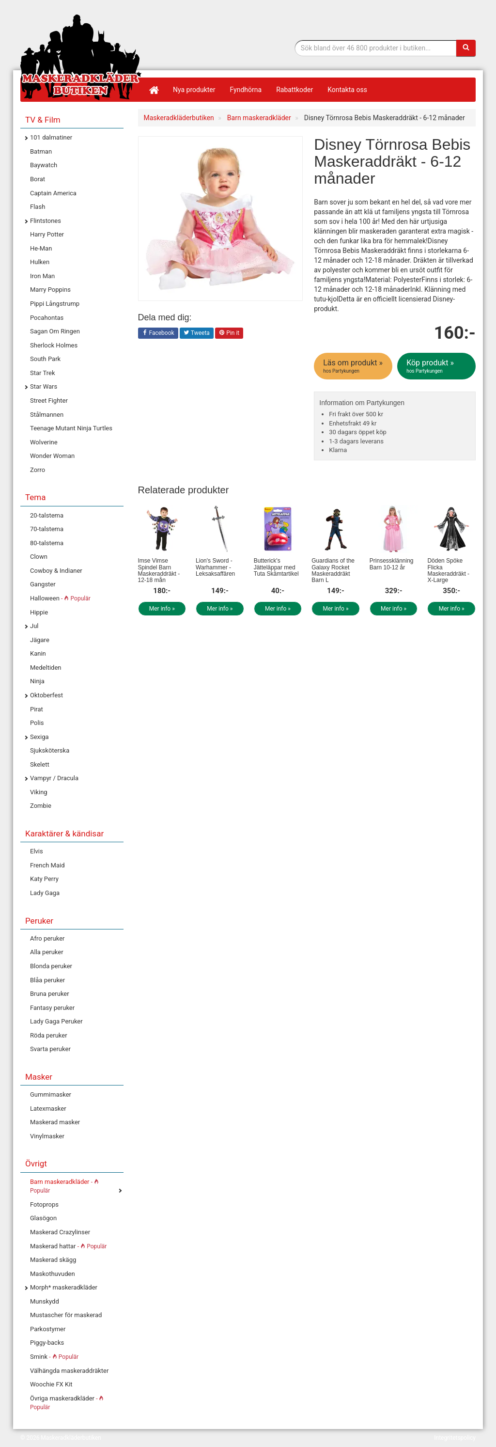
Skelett (39, 764)
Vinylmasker (47, 1136)
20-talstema (46, 515)
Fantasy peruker (52, 1007)
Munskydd (44, 1301)
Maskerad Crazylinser (60, 1232)
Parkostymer (47, 1329)
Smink (54, 1356)
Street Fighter (49, 400)
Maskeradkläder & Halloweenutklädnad (80, 57)
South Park (45, 358)
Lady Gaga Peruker (56, 1021)
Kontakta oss (347, 90)
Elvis (36, 851)
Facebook (158, 333)
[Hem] (153, 90)
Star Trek (42, 373)
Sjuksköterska (49, 750)
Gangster (43, 584)
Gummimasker (50, 1094)
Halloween (60, 598)
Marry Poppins (50, 289)
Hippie (39, 612)
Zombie (40, 805)
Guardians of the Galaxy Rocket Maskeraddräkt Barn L (333, 570)
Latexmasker (48, 1108)
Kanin (38, 653)
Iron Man (42, 276)
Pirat (36, 709)
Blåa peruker (47, 980)
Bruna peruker (49, 993)
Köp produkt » (437, 366)
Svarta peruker (50, 1049)
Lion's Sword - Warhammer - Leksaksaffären (215, 567)
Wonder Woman (52, 455)
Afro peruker (47, 938)
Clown (38, 556)
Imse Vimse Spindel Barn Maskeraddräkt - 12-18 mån (159, 570)
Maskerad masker (55, 1122)
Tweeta (197, 333)
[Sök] (466, 48)
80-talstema (46, 543)
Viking (38, 792)
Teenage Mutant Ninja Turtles (71, 428)
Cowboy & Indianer (56, 570)
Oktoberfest (46, 695)
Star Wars (43, 386)
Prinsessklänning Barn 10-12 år (392, 563)
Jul (34, 625)
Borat (37, 179)
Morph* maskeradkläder (63, 1287)
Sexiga (39, 736)
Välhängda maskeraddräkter (69, 1370)
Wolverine (44, 442)
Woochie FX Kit (51, 1384)
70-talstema (46, 529)
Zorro (37, 469)
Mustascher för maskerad (66, 1315)
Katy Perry (44, 878)
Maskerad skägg (53, 1259)
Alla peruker (46, 952)
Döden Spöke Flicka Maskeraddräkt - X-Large (448, 570)
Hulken (39, 262)
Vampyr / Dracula (54, 778)
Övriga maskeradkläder (67, 1403)
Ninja (37, 681)
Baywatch (43, 165)
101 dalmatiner (51, 137)
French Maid (47, 865)
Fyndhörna (246, 90)
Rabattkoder (294, 90)
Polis (37, 722)
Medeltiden (45, 667)
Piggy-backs (47, 1342)
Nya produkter (194, 90)
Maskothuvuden (52, 1273)
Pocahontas (46, 317)
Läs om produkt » (354, 366)
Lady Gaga (45, 893)
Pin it (229, 333)
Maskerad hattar (68, 1246)
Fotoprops (44, 1204)
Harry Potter (47, 234)
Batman (41, 151)
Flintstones (45, 220)
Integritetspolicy (455, 1437)
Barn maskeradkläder (64, 1186)
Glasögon (43, 1218)
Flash (37, 206)
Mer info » (162, 608)
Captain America (53, 193)
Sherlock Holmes (54, 345)
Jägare (39, 640)
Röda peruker (48, 1035)
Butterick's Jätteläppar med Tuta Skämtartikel (276, 567)
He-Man (41, 248)
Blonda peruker (51, 966)
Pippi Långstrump (54, 303)
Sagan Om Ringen (55, 331)
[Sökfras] (375, 48)
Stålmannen (46, 414)
